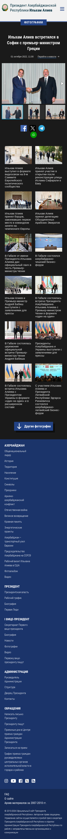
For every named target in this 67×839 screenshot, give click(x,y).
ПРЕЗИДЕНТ (12, 586)
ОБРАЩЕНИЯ (12, 708)
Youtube (13, 781)
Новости (8, 640)
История (8, 461)
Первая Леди (11, 609)
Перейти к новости (47, 56)
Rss (33, 781)
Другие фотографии (37, 426)
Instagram (6, 781)
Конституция (11, 478)
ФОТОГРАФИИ (33, 22)
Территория (10, 466)
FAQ (6, 794)
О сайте (9, 798)
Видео (7, 577)
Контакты (9, 698)
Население (10, 472)
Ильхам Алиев (40, 10)
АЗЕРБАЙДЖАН (14, 445)
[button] (62, 83)
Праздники (10, 490)
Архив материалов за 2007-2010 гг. (25, 803)
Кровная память (13, 521)
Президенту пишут (14, 724)
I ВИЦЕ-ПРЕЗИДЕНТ (16, 619)
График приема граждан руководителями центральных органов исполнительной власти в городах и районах (17, 762)
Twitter (27, 781)
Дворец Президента (15, 693)
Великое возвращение (16, 516)
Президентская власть (16, 592)
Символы (9, 484)
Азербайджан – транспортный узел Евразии (14, 541)
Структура (9, 687)
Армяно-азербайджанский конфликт (14, 500)
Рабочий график (13, 598)
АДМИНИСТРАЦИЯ (16, 672)
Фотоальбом (11, 571)
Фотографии (11, 646)
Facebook (20, 781)
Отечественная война (15, 510)
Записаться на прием (15, 747)
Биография (10, 604)
